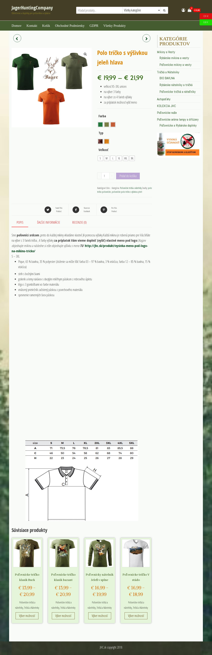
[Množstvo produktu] (106, 176)
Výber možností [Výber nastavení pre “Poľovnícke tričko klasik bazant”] (63, 615)
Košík (46, 25)
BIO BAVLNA (167, 78)
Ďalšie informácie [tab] (48, 222)
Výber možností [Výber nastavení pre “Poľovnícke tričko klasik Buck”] (27, 615)
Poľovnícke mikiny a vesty (175, 65)
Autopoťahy (164, 99)
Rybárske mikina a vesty (174, 58)
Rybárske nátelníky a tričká (176, 85)
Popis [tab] (20, 222)
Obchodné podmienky (69, 25)
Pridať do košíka (127, 176)
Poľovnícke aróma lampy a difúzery (178, 119)
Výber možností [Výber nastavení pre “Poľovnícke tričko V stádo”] (136, 615)
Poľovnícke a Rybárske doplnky (178, 125)
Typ (101, 133)
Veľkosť (103, 150)
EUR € (204, 22)
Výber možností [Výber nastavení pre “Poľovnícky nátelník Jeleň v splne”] (100, 615)
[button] (85, 54)
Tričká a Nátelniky (31, 608)
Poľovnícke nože (167, 112)
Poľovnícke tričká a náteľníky (131, 188)
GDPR (94, 25)
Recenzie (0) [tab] (79, 222)
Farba (102, 116)
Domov (17, 25)
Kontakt (31, 25)
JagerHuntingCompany (32, 7)
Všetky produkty (114, 25)
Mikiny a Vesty (166, 52)
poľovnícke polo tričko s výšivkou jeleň (127, 191)
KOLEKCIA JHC (166, 106)
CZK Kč (204, 16)
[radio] (100, 124)
